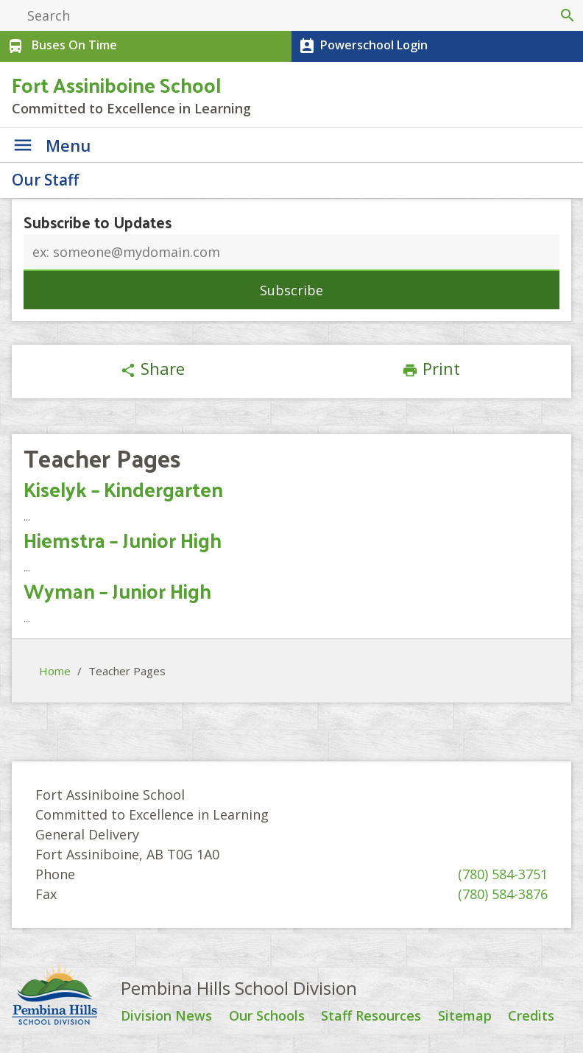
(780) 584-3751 (503, 874)
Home (55, 670)
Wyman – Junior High (117, 590)
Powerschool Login (362, 46)
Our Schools (267, 1016)
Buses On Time (60, 46)
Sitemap (465, 1016)
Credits (531, 1016)
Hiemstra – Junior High (123, 539)
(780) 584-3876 (503, 894)
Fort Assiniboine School (116, 84)
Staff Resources (371, 1016)
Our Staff (45, 179)
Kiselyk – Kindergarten (123, 489)
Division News (166, 1016)
